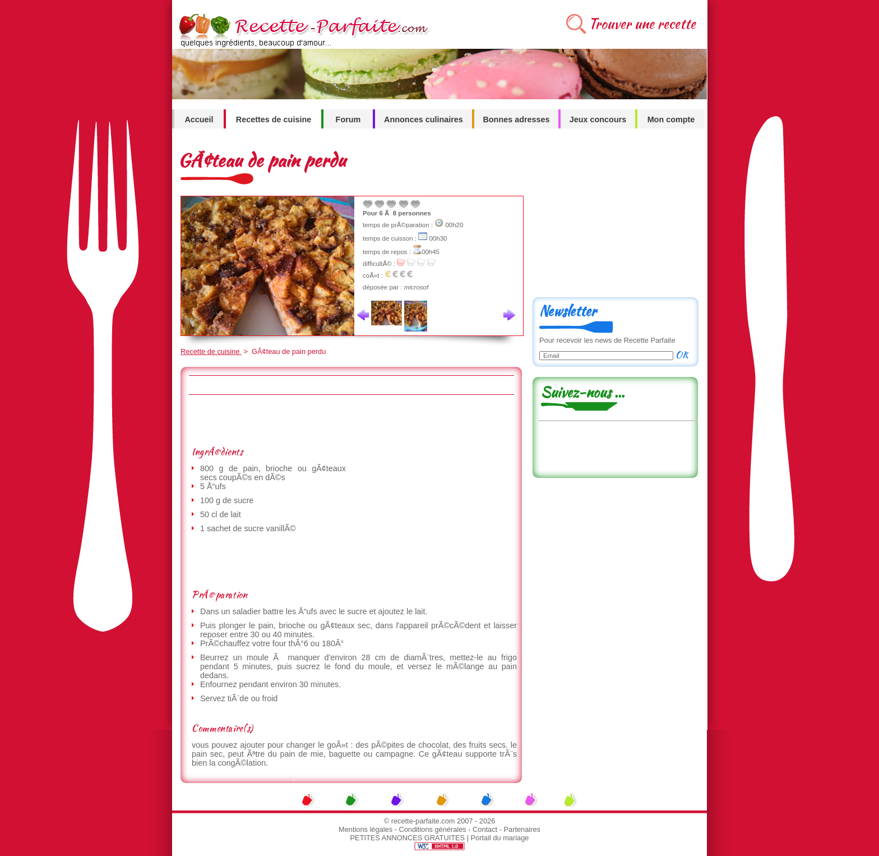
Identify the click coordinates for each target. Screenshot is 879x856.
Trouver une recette (642, 24)
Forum (348, 119)
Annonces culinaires (423, 119)
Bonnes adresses (516, 119)
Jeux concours (598, 119)
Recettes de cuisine (273, 119)
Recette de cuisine (211, 351)
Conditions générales (432, 829)
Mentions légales (365, 829)
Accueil (198, 119)
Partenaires (522, 829)
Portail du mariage (500, 838)
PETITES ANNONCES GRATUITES (407, 838)
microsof (416, 287)
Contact (485, 829)
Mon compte (671, 119)
